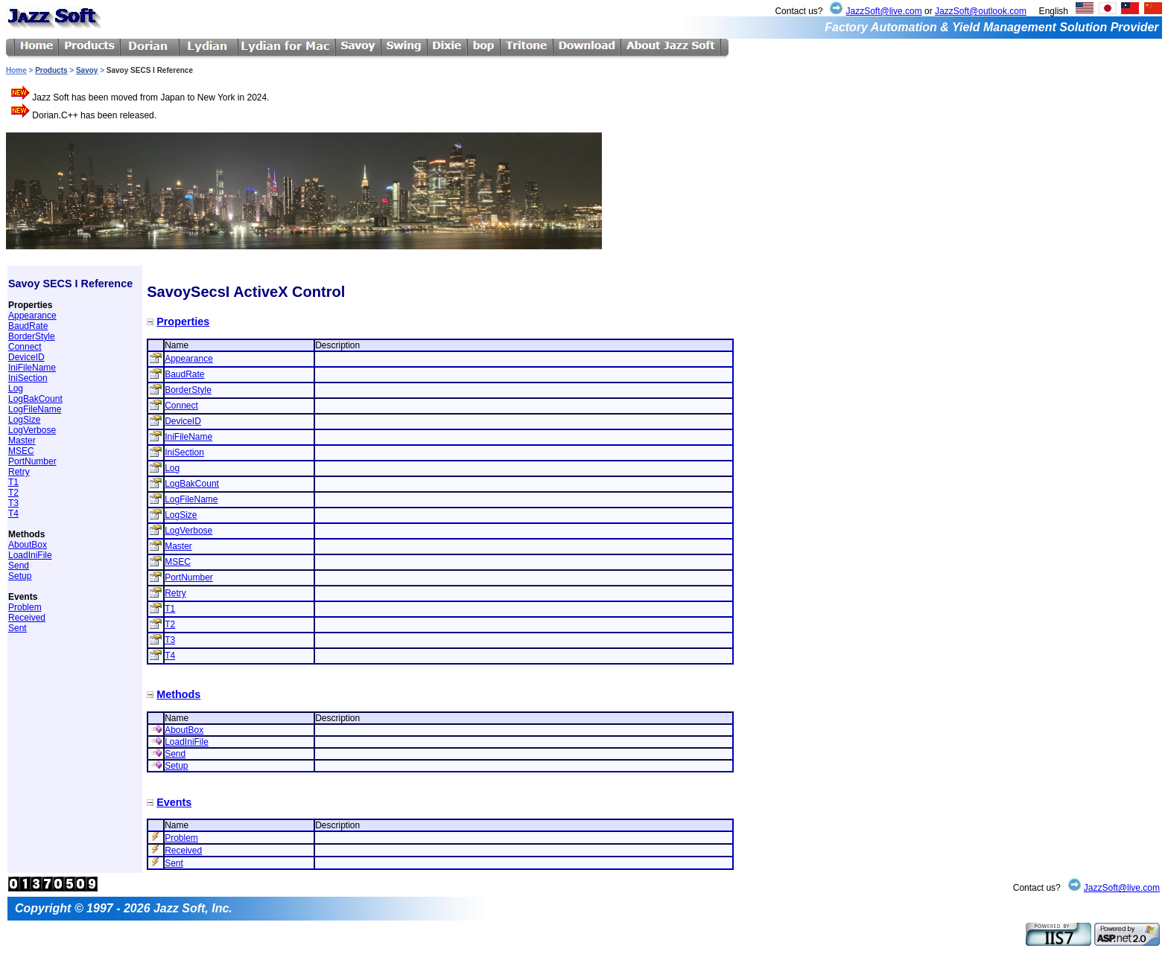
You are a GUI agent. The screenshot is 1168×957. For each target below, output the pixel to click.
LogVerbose (32, 430)
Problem (25, 607)
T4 (13, 513)
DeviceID (26, 357)
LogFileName (34, 409)
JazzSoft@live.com (883, 11)
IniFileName (32, 367)
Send (18, 565)
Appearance (32, 315)
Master (22, 440)
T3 (13, 503)
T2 (13, 492)
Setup (19, 576)
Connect (25, 347)
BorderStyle (31, 336)
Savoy (87, 70)
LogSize (24, 420)
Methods (178, 694)
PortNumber (32, 461)
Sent (17, 628)
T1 (13, 482)
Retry (19, 472)
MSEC (21, 451)
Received (26, 617)
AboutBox (27, 545)
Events (173, 802)
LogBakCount (35, 399)
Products (51, 70)
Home (16, 70)
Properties (182, 321)
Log (15, 388)
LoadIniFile (30, 555)
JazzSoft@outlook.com (980, 11)
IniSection (28, 378)
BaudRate (28, 326)
